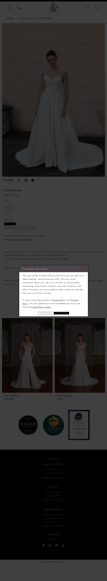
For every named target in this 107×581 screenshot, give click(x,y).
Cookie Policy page (41, 300)
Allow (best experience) (54, 308)
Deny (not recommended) (54, 317)
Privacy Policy (59, 293)
